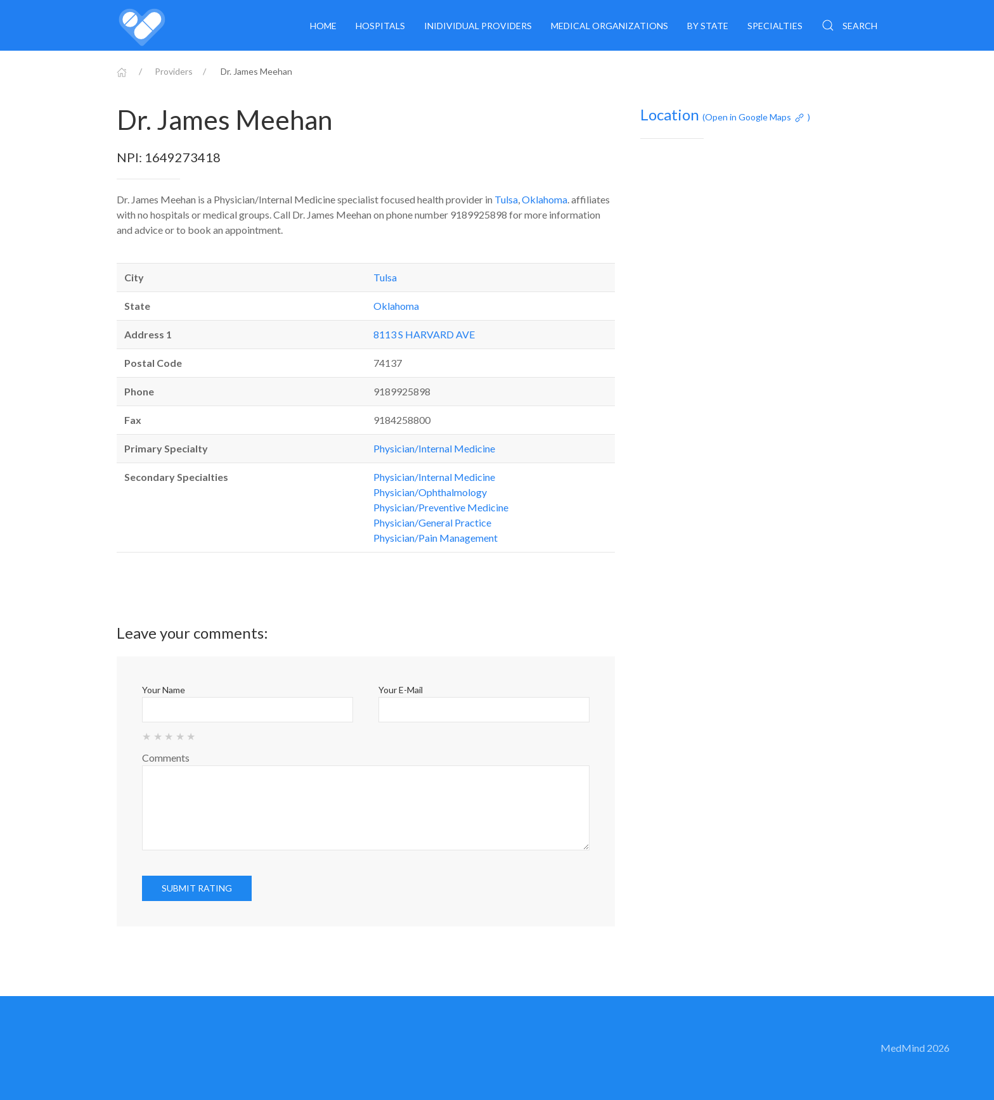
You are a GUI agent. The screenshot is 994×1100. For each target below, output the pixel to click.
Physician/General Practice (432, 522)
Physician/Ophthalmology (430, 492)
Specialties (775, 25)
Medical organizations (609, 25)
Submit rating (197, 888)
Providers (174, 71)
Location (725, 114)
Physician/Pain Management (435, 538)
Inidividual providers (478, 25)
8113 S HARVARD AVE (424, 334)
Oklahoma (544, 199)
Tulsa (506, 199)
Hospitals (380, 25)
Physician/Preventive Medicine (440, 507)
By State (707, 25)
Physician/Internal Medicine (434, 448)
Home (323, 25)
